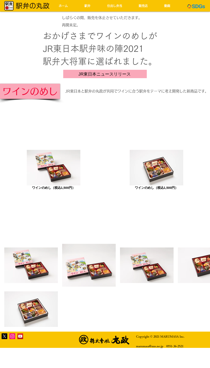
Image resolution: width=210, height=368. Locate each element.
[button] (92, 5)
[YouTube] (20, 336)
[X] (4, 336)
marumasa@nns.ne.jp (149, 346)
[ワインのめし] (30, 91)
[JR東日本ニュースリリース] (105, 74)
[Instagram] (12, 336)
